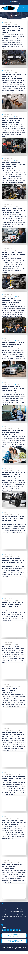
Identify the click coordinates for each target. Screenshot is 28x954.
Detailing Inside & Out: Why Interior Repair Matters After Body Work (14, 518)
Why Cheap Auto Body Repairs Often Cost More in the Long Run (13, 388)
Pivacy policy (18, 948)
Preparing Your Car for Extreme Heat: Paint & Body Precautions (12, 604)
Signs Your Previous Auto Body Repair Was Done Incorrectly (13, 344)
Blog (16, 24)
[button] (23, 8)
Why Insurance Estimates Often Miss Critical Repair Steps (13, 254)
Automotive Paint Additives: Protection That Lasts (11, 690)
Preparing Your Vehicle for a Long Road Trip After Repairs (12, 432)
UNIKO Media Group (8, 22)
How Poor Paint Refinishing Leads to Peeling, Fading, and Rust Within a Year (14, 76)
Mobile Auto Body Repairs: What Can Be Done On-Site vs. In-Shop (13, 778)
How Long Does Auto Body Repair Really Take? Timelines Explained (13, 474)
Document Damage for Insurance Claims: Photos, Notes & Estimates (13, 734)
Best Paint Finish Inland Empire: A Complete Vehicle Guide (12, 866)
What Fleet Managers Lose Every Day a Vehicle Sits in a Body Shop (13, 210)
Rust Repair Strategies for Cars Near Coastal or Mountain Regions (14, 822)
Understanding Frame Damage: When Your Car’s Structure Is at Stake (13, 560)
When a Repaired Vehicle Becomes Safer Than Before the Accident (13, 120)
